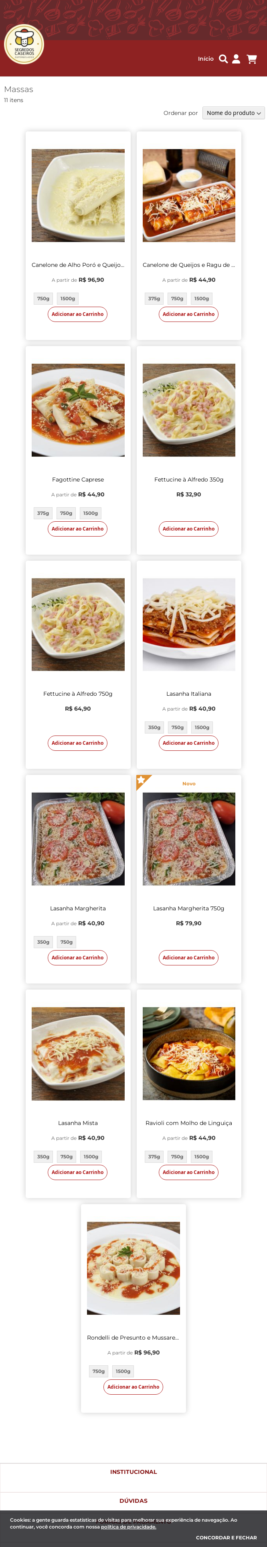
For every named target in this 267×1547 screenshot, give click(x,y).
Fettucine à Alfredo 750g (78, 693)
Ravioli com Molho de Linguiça (189, 1123)
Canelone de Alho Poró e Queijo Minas (78, 264)
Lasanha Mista (78, 1123)
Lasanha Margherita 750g (189, 908)
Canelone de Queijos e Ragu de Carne (189, 264)
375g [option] (154, 298)
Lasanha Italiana (188, 693)
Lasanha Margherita (78, 908)
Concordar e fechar (226, 1538)
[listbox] (78, 299)
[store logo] (19, 44)
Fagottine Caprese (78, 479)
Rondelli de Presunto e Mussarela (133, 1337)
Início (206, 58)
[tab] (133, 1478)
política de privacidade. (128, 1527)
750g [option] (43, 298)
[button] (236, 59)
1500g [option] (68, 298)
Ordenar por (181, 113)
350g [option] (154, 727)
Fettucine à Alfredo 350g (189, 479)
